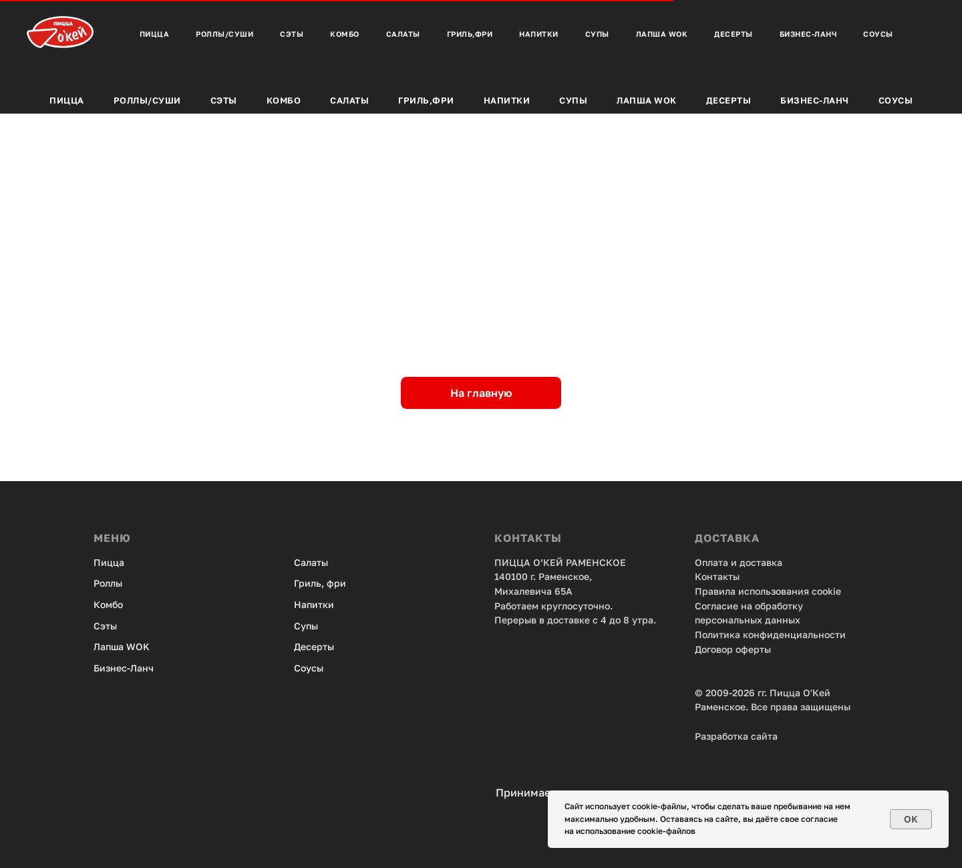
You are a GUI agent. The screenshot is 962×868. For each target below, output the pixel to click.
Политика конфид (737, 634)
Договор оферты (733, 649)
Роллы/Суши (147, 100)
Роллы (108, 583)
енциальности (812, 634)
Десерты (729, 100)
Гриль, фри (320, 583)
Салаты (349, 100)
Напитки (507, 100)
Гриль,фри (426, 100)
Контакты (717, 576)
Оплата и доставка (738, 562)
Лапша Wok (647, 100)
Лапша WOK (122, 646)
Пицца (66, 100)
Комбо (284, 100)
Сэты (223, 100)
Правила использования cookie (768, 591)
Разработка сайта (736, 736)
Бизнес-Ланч (814, 100)
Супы (573, 100)
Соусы (895, 100)
